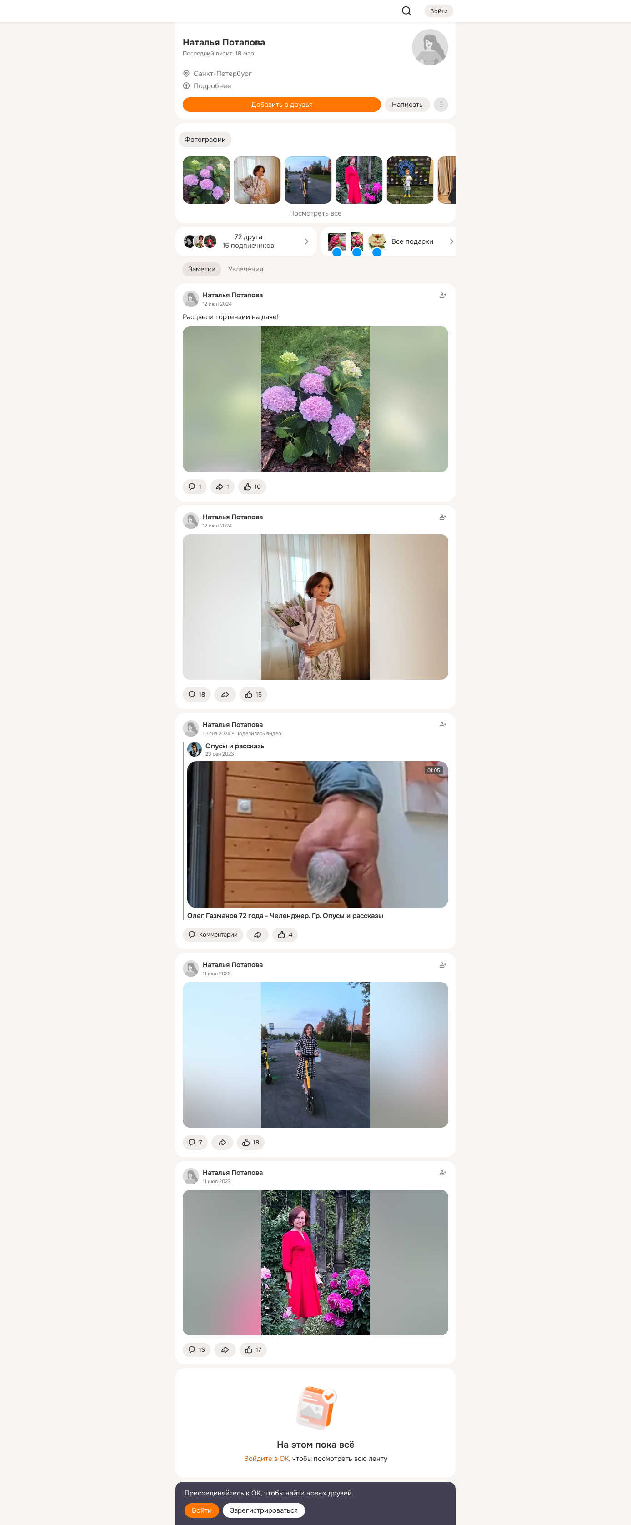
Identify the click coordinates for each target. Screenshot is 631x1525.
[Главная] (68, 44)
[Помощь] (68, 164)
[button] (205, 140)
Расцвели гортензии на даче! (231, 316)
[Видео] (148, 84)
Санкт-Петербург (223, 73)
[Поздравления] (108, 124)
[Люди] (108, 84)
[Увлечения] (108, 44)
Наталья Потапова (224, 42)
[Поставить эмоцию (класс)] (252, 486)
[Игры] (148, 124)
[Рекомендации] (108, 164)
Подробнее (212, 86)
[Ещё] (108, 1455)
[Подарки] (68, 124)
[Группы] (148, 44)
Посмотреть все (315, 213)
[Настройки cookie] (108, 1513)
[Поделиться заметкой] (222, 486)
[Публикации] (68, 84)
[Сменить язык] (108, 1474)
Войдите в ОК (266, 1458)
